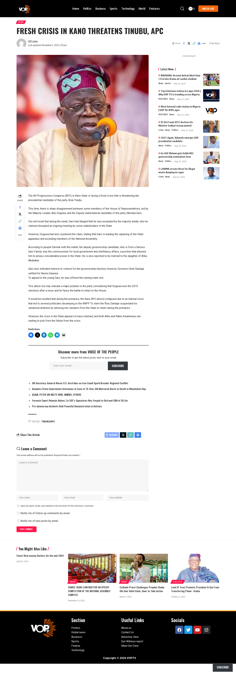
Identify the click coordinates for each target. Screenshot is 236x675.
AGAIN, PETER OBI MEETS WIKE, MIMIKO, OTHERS (58, 400)
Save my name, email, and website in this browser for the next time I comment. (57, 516)
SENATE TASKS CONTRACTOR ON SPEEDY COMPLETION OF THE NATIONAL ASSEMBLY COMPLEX (90, 602)
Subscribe (118, 367)
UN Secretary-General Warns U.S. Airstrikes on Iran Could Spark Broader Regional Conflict (82, 384)
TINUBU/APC (49, 426)
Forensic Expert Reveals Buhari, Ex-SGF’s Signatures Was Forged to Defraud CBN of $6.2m (82, 406)
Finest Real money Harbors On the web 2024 (41, 567)
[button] (182, 8)
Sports (168, 84)
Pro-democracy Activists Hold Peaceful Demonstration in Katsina (68, 412)
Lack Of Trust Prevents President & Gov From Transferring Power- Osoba (192, 600)
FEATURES (163, 100)
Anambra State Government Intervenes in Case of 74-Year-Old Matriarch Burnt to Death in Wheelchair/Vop (80, 392)
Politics (175, 131)
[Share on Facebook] (184, 44)
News (22, 22)
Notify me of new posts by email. (39, 531)
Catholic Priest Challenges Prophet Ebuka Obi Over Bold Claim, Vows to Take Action (142, 600)
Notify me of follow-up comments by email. (45, 523)
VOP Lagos (33, 42)
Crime (161, 131)
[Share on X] (189, 44)
